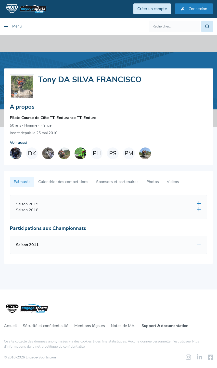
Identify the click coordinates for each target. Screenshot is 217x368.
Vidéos (173, 181)
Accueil (10, 326)
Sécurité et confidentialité (45, 326)
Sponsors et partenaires (117, 181)
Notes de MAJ (123, 326)
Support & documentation (164, 326)
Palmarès (22, 181)
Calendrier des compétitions (63, 181)
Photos (152, 181)
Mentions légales (89, 326)
